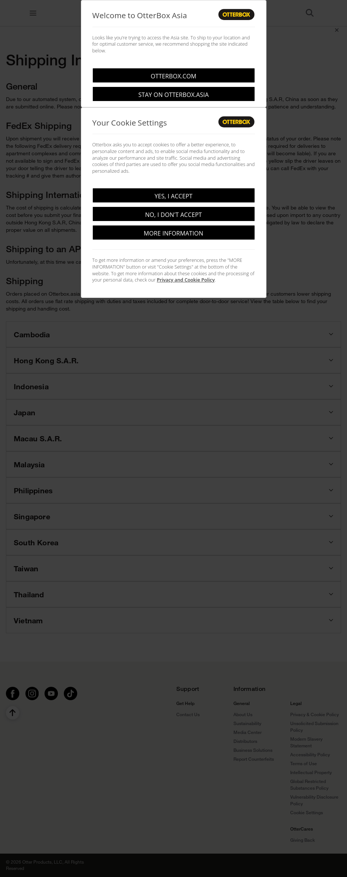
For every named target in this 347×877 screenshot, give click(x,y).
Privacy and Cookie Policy (186, 279)
